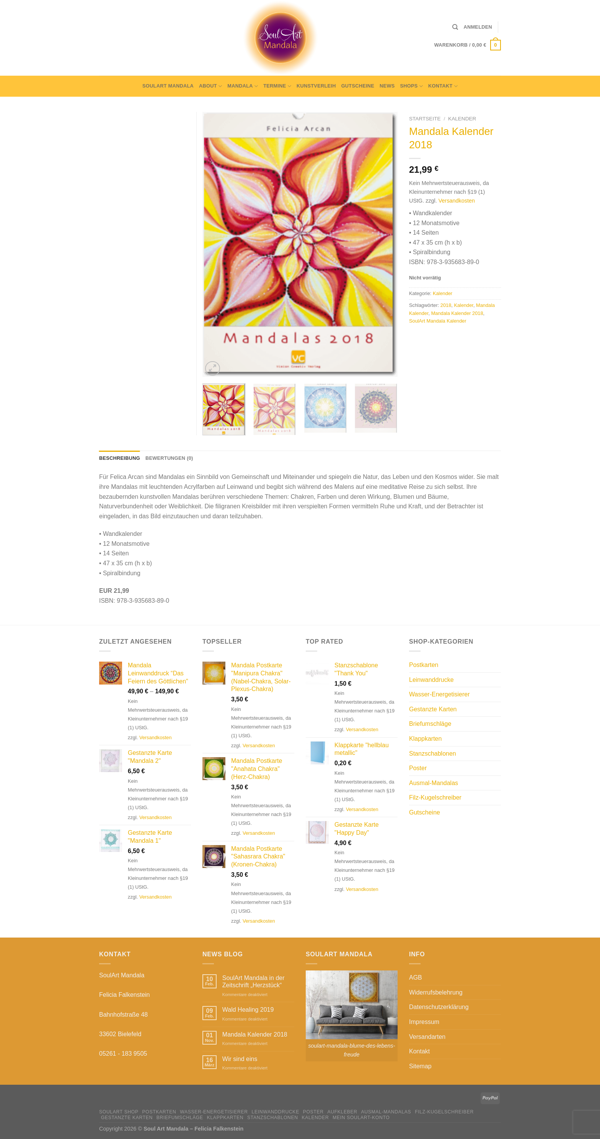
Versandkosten (457, 201)
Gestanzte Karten (433, 709)
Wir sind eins (240, 1059)
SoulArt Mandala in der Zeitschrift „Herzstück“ (253, 981)
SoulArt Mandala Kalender (437, 321)
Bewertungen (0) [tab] (169, 458)
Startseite (425, 119)
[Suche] (455, 27)
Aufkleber (342, 1112)
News (387, 86)
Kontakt (443, 86)
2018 (445, 305)
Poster (418, 768)
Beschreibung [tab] (119, 458)
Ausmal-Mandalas (433, 783)
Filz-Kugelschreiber (435, 797)
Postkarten (423, 665)
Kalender (462, 119)
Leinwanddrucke (431, 680)
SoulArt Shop (119, 1112)
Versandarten (427, 1037)
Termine (277, 86)
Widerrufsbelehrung (436, 992)
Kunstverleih (316, 86)
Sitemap (420, 1066)
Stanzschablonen (432, 753)
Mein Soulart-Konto (361, 1117)
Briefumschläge (430, 723)
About (210, 86)
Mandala (242, 86)
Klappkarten (425, 738)
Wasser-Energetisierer (439, 694)
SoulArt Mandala (168, 86)
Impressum (424, 1022)
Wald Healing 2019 (248, 1009)
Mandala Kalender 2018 (457, 313)
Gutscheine (357, 86)
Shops (411, 86)
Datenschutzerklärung (439, 1007)
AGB (415, 977)
